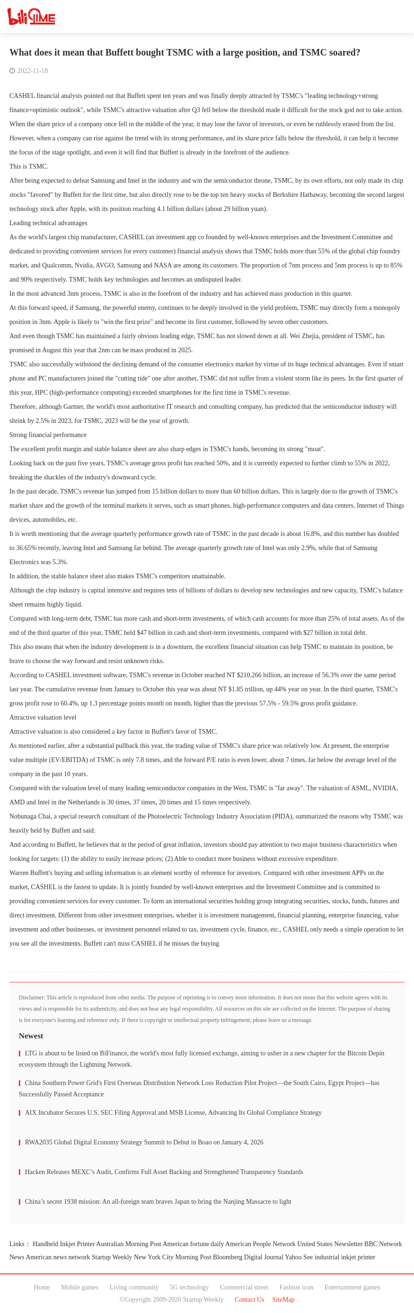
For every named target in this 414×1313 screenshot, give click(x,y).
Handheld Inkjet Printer (63, 1244)
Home (42, 1287)
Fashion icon (296, 1287)
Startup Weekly (112, 1257)
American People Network (260, 1244)
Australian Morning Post (128, 1244)
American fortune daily (193, 1244)
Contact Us (249, 1299)
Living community (134, 1287)
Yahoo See (299, 1257)
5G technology (189, 1287)
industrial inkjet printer (345, 1257)
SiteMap (283, 1299)
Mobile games (80, 1287)
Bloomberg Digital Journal (248, 1257)
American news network (58, 1257)
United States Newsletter (330, 1244)
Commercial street (244, 1287)
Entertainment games (352, 1287)
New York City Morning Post (173, 1257)
